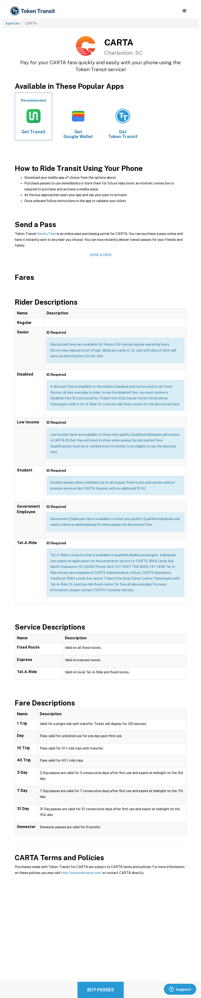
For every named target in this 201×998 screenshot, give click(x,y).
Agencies (12, 23)
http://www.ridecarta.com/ (81, 873)
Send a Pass (46, 234)
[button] (184, 11)
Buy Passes (100, 989)
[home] (33, 11)
